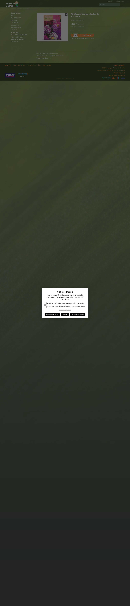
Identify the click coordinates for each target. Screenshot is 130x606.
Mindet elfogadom (52, 314)
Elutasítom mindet (78, 314)
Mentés (65, 314)
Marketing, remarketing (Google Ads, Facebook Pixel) (64, 306)
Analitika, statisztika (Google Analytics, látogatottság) (64, 303)
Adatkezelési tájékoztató (65, 310)
